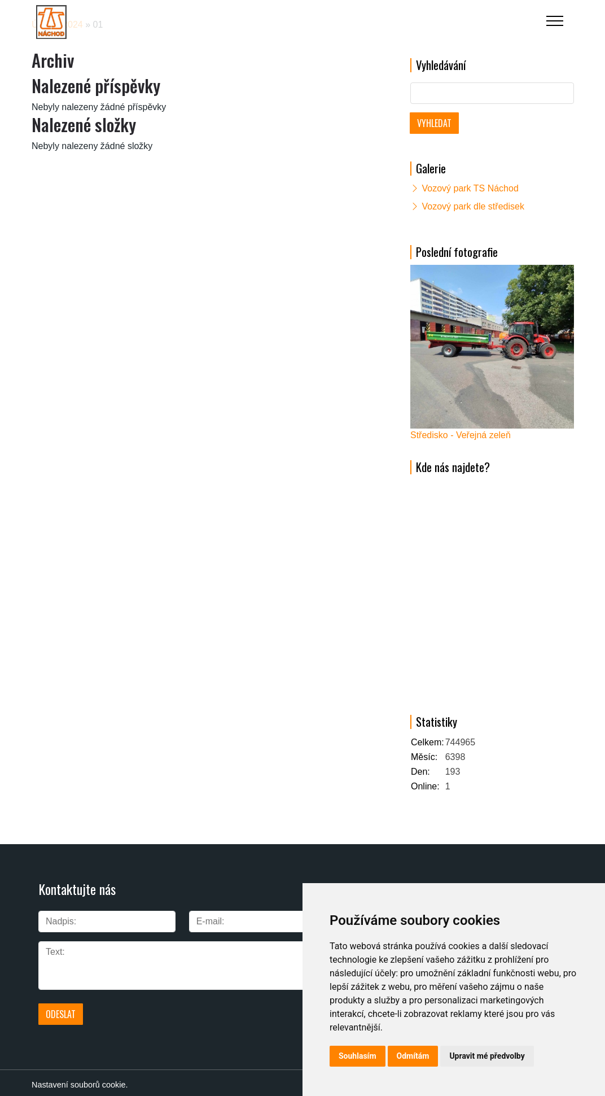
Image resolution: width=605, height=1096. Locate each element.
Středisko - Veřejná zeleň (460, 435)
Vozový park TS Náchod (470, 188)
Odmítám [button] (413, 1055)
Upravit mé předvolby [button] (486, 1055)
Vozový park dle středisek (473, 206)
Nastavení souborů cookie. (80, 1080)
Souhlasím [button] (357, 1055)
